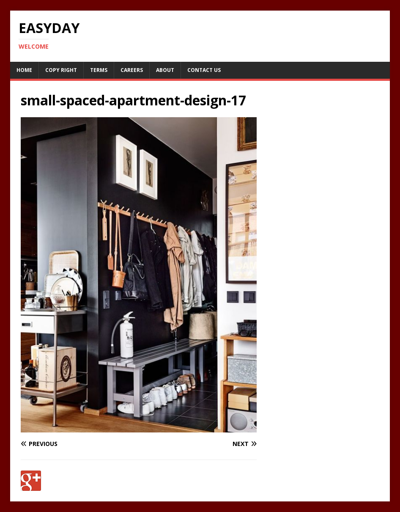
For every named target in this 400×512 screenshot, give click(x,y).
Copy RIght (61, 70)
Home (24, 70)
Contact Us (204, 70)
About (165, 70)
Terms (98, 70)
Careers (132, 70)
